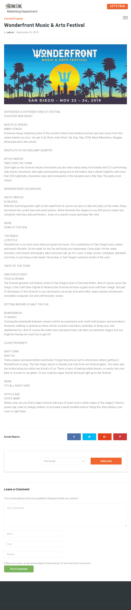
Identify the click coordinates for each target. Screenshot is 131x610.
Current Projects (13, 18)
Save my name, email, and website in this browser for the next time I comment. (48, 563)
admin (10, 32)
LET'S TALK (117, 6)
